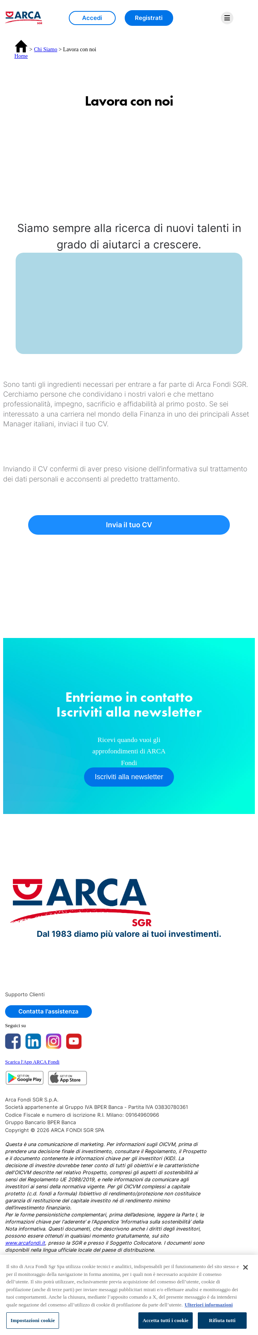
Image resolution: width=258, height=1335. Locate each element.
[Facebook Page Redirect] (15, 1041)
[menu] (227, 18)
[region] (129, 1295)
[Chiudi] (245, 1267)
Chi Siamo (45, 49)
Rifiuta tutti (222, 1320)
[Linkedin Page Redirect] (35, 1041)
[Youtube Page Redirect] (76, 1041)
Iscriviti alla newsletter (129, 777)
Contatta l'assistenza (48, 1011)
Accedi (92, 18)
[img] (22, 17)
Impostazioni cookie (33, 1320)
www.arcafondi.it (25, 1243)
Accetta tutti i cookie (165, 1320)
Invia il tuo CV (129, 525)
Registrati (149, 18)
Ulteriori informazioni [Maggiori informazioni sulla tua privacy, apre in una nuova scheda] (209, 1305)
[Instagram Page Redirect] (56, 1041)
